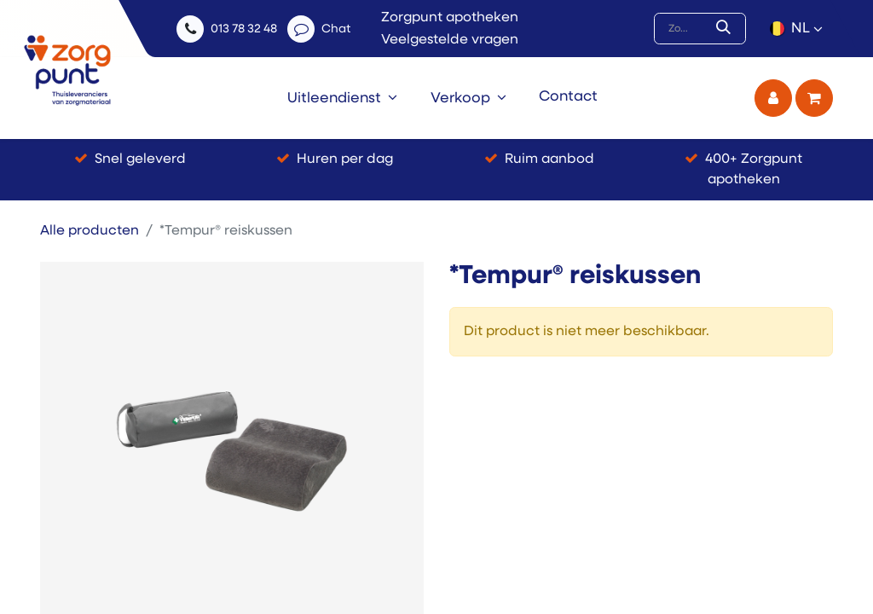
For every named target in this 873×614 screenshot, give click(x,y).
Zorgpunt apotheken (449, 18)
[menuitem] (342, 98)
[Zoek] (726, 29)
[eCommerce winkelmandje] (814, 98)
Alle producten (89, 231)
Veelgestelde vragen (449, 40)
